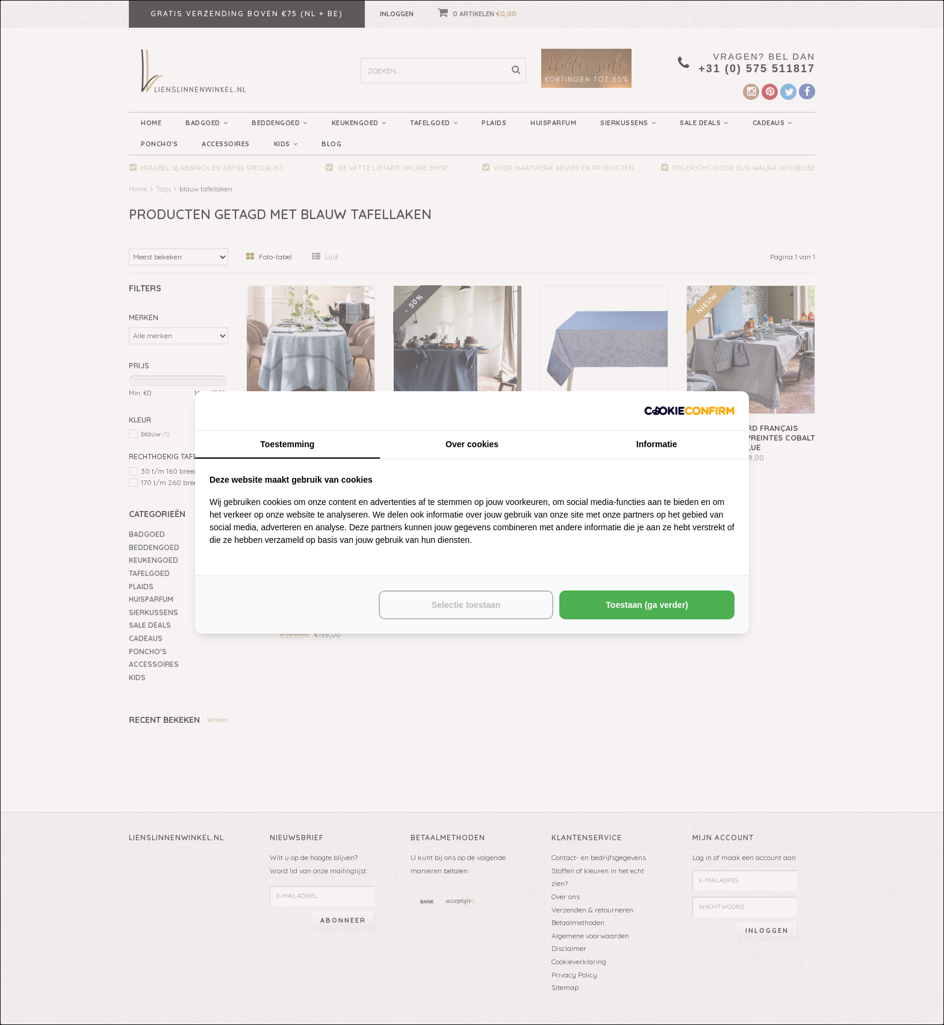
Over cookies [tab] (472, 444)
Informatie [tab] (656, 444)
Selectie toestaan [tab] (466, 605)
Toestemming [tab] (287, 444)
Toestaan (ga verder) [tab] (647, 605)
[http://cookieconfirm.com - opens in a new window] (689, 411)
